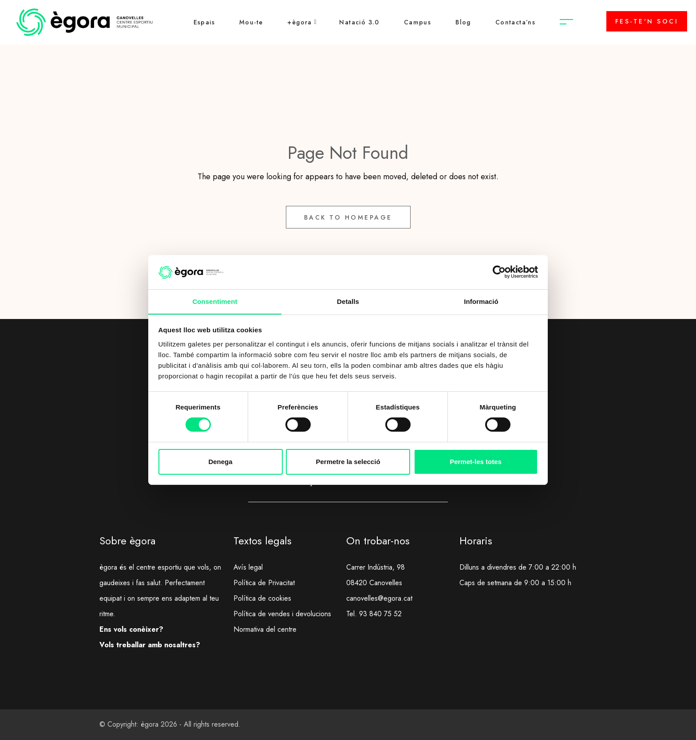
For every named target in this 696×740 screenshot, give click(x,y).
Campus (417, 22)
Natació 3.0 (359, 22)
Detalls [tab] (348, 301)
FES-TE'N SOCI (647, 21)
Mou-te (251, 22)
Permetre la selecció (348, 461)
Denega (220, 461)
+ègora (299, 22)
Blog (463, 22)
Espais (204, 22)
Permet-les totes (476, 461)
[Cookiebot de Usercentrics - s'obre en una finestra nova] (499, 272)
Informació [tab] (481, 301)
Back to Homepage (348, 217)
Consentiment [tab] (214, 301)
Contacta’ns (515, 22)
